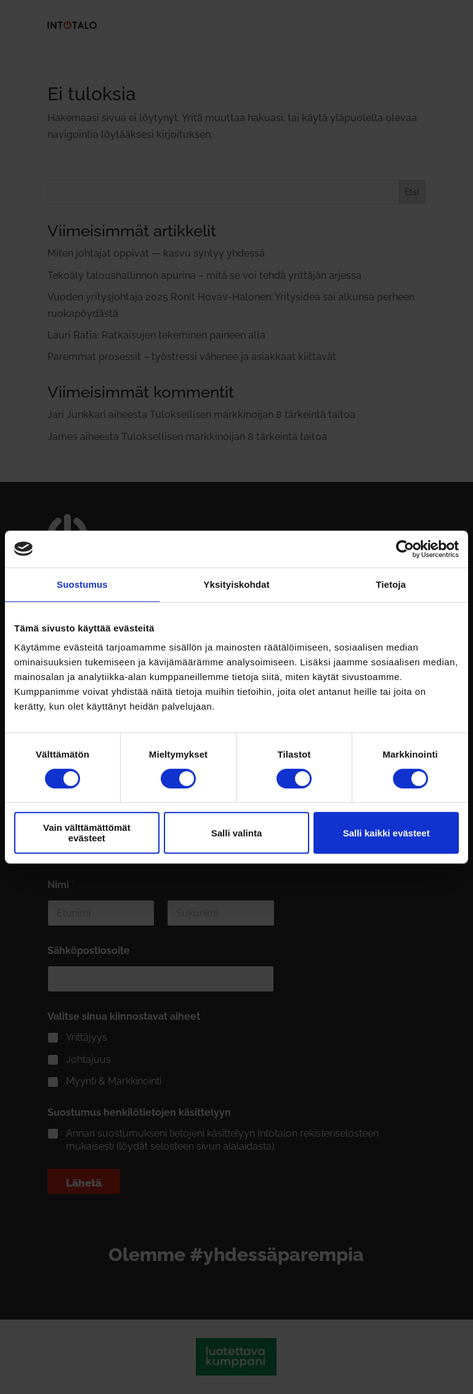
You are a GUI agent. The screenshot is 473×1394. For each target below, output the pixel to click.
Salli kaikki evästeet (386, 833)
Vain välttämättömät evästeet (87, 832)
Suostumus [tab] (82, 584)
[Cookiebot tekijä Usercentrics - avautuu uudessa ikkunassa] (405, 549)
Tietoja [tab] (391, 584)
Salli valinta (236, 833)
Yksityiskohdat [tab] (236, 584)
